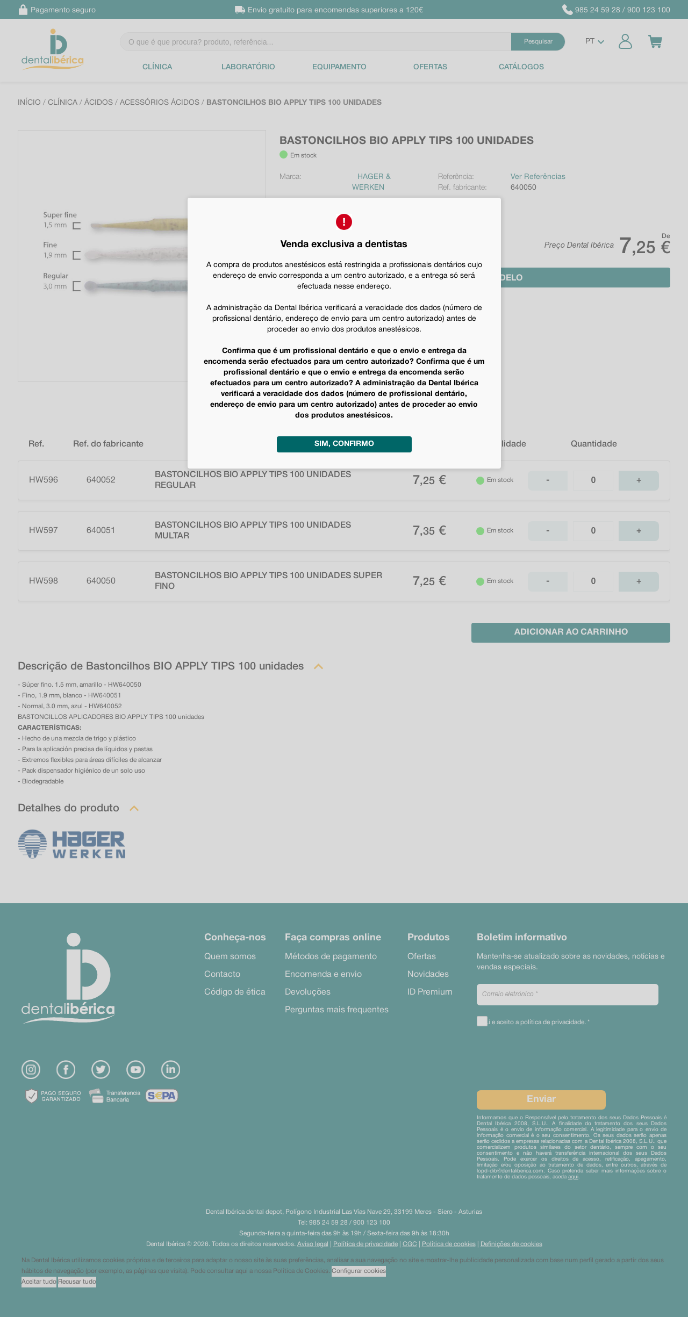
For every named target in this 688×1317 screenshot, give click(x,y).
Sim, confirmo (344, 444)
